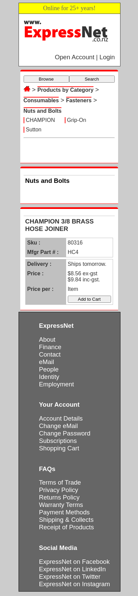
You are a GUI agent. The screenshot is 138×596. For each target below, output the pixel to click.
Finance (50, 346)
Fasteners (79, 100)
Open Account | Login (85, 57)
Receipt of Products (66, 527)
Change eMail (58, 425)
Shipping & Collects (66, 519)
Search (92, 79)
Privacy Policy (58, 489)
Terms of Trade (60, 482)
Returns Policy (59, 497)
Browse (46, 79)
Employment (56, 384)
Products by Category (65, 90)
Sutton (34, 129)
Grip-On (76, 120)
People (49, 369)
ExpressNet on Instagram (74, 584)
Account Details (61, 418)
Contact (50, 354)
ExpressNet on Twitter (70, 576)
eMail (46, 361)
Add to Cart (89, 299)
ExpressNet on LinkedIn (72, 569)
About (47, 339)
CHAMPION (40, 120)
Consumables (41, 100)
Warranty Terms (61, 504)
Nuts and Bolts (43, 111)
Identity (49, 376)
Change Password (64, 433)
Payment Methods (64, 512)
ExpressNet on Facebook (74, 561)
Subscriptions (58, 440)
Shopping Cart (59, 448)
